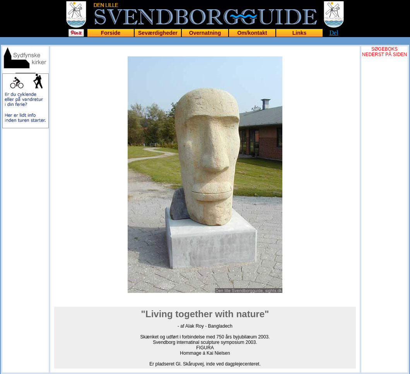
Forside (111, 33)
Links (299, 33)
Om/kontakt (252, 33)
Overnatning (205, 33)
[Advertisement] (25, 174)
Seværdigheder (158, 33)
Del (333, 32)
